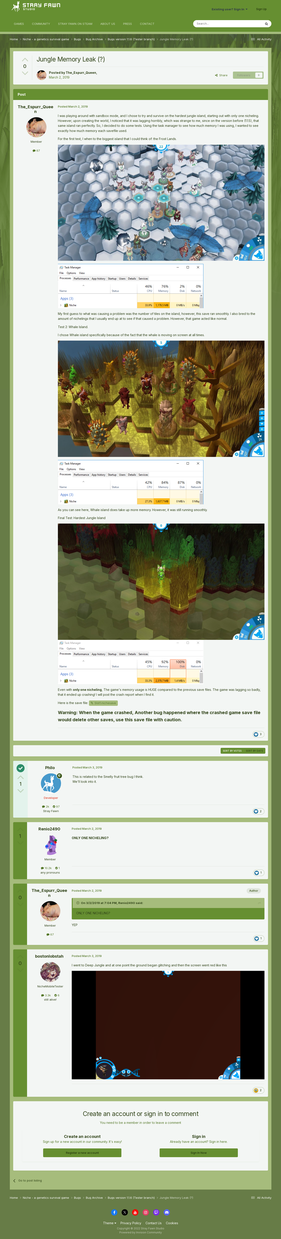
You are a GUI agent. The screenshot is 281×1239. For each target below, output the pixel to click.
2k (45, 806)
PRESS (127, 23)
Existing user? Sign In (229, 9)
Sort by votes (232, 750)
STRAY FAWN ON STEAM (75, 23)
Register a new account (82, 1152)
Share (221, 75)
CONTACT (147, 23)
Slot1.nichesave (105, 703)
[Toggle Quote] (78, 903)
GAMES (19, 23)
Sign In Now (199, 1152)
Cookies (172, 1223)
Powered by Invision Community (140, 1232)
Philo (50, 767)
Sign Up (261, 9)
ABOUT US (107, 23)
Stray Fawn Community (36, 9)
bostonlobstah (49, 956)
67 (36, 150)
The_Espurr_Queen (81, 72)
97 (56, 806)
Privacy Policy (130, 1223)
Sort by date (254, 750)
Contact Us (154, 1223)
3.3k (46, 995)
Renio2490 (49, 829)
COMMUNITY (41, 23)
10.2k (46, 868)
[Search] (216, 23)
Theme (109, 1223)
